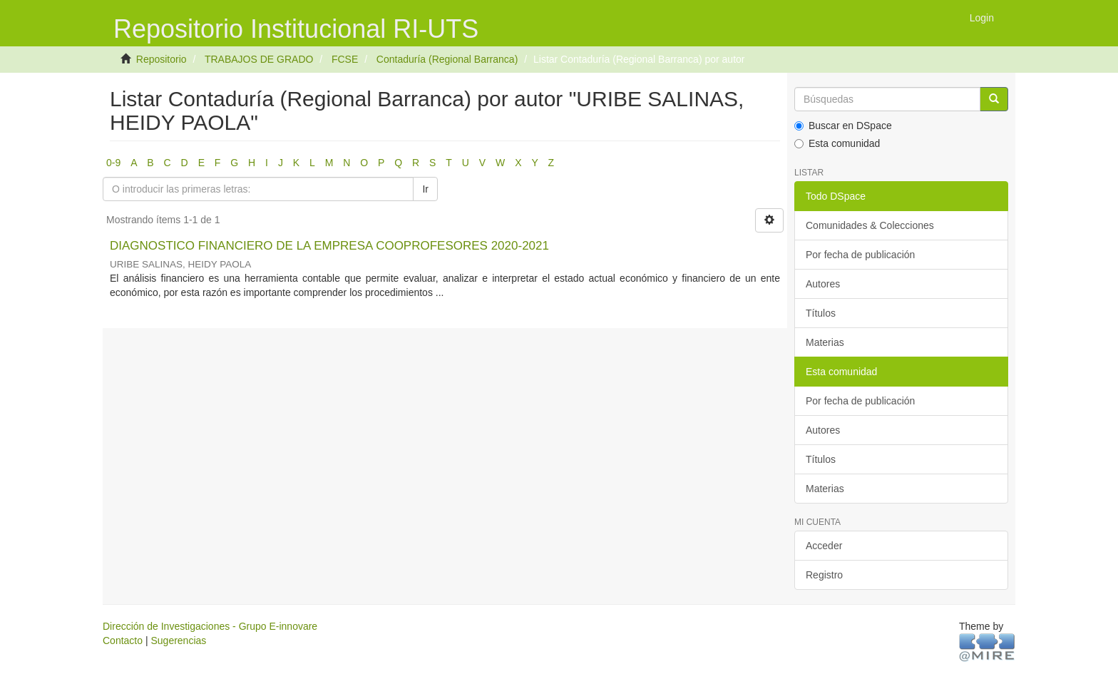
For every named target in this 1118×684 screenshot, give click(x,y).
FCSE (345, 59)
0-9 (113, 162)
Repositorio (161, 59)
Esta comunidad (837, 143)
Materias (825, 342)
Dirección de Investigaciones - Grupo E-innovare (210, 626)
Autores (823, 284)
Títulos (821, 313)
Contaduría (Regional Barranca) (447, 59)
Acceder (824, 545)
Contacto (123, 640)
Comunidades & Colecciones (870, 225)
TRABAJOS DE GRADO (259, 59)
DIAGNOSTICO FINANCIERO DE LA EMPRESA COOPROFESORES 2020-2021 (329, 245)
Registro (824, 575)
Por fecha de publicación (860, 254)
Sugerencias (178, 640)
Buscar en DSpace (843, 125)
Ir (425, 189)
